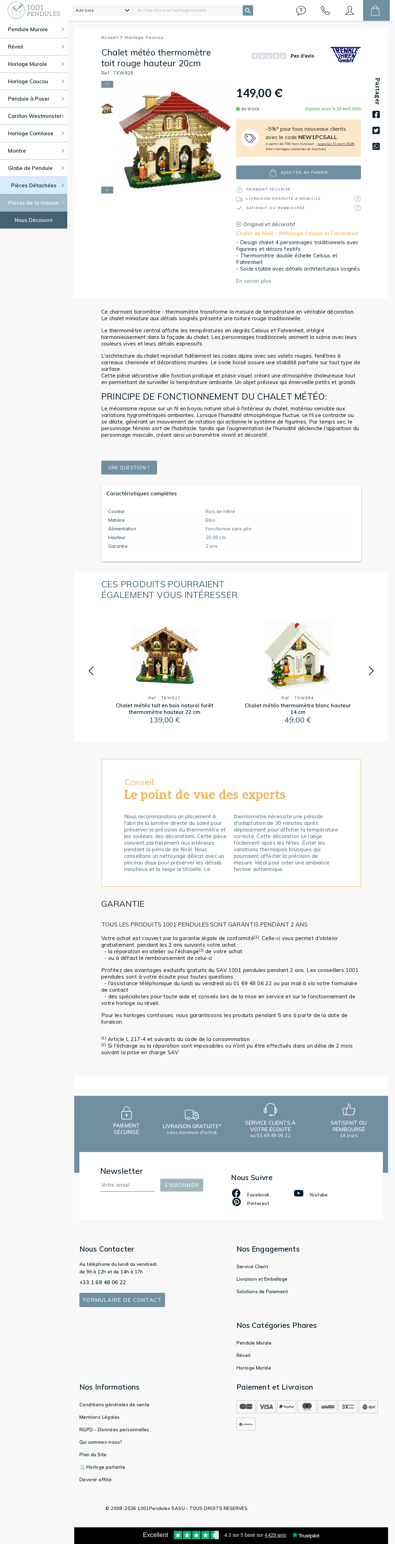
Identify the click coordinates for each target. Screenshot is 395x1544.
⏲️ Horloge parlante (102, 1467)
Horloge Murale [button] (36, 64)
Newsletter (121, 1171)
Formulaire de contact (122, 1300)
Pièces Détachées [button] (37, 185)
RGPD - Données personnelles (114, 1429)
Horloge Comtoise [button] (36, 133)
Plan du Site (93, 1454)
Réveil (243, 1355)
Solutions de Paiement (262, 1291)
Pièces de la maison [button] (36, 202)
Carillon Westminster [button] (36, 116)
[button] (301, 10)
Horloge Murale (254, 1368)
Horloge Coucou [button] (36, 81)
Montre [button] (36, 150)
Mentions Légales (99, 1417)
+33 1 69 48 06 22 (102, 1282)
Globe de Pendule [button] (36, 168)
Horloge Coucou (144, 37)
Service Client (252, 1266)
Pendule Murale (254, 1343)
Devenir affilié (95, 1479)
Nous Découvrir (34, 220)
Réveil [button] (36, 46)
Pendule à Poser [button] (36, 98)
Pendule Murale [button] (36, 29)
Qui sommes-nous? (100, 1442)
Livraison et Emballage (262, 1279)
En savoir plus (253, 281)
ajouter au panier (298, 172)
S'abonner (182, 1185)
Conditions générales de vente (114, 1404)
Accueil (112, 37)
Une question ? (133, 467)
